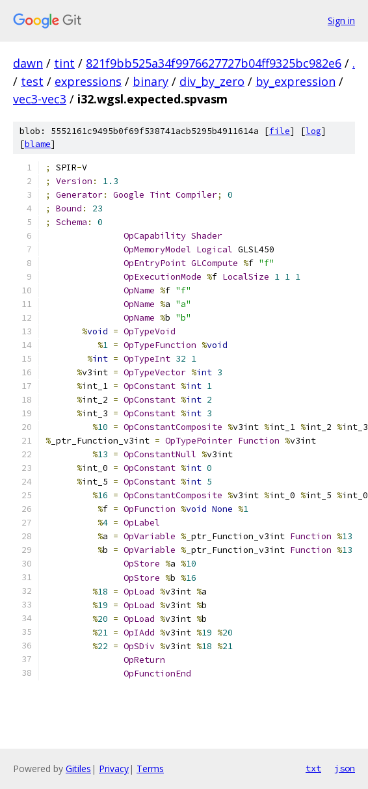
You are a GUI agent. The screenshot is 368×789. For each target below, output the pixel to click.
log (313, 131)
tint (64, 63)
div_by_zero (211, 81)
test (32, 81)
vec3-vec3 (39, 99)
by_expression (295, 81)
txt (313, 768)
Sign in (341, 20)
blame (38, 144)
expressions (88, 81)
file (279, 131)
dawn (28, 63)
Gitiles (78, 768)
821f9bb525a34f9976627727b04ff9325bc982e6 (213, 63)
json (344, 768)
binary (150, 81)
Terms (150, 768)
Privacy (114, 768)
